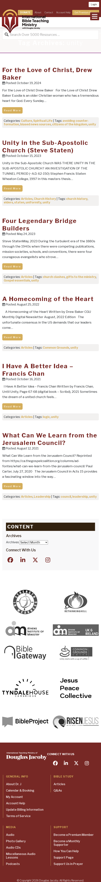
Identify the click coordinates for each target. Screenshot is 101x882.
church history (77, 199)
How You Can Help (66, 851)
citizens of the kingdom (69, 124)
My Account (14, 797)
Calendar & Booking (20, 790)
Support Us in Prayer (68, 864)
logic (46, 417)
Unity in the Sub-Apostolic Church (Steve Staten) (45, 146)
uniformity (33, 202)
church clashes (54, 277)
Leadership (42, 496)
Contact (48, 12)
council (66, 496)
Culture (26, 121)
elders (8, 202)
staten (19, 202)
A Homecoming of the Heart (48, 299)
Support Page (64, 857)
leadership (80, 496)
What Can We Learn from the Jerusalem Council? (49, 439)
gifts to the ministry (81, 277)
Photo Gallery (16, 841)
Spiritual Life (42, 121)
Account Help (63, 12)
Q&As (58, 790)
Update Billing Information (24, 809)
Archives (12, 542)
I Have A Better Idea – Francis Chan (38, 369)
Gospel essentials (17, 280)
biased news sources (35, 124)
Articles (27, 199)
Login (94, 4)
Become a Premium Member (74, 835)
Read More (12, 110)
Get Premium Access (85, 12)
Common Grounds (56, 347)
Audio (10, 835)
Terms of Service (18, 816)
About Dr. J (13, 784)
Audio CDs (13, 847)
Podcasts (13, 864)
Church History (45, 199)
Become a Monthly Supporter (67, 843)
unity (92, 124)
